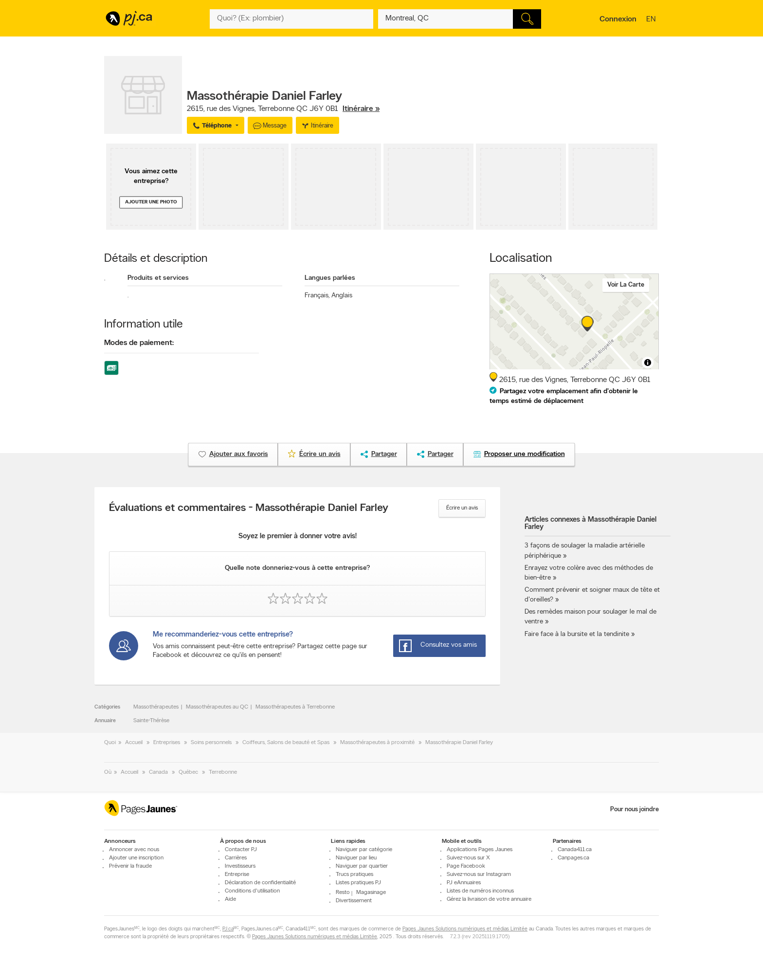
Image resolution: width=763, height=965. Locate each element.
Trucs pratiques (354, 874)
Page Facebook (466, 866)
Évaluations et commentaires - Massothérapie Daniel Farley (248, 508)
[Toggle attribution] (648, 362)
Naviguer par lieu (356, 858)
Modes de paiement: (139, 343)
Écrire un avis (462, 508)
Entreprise (237, 874)
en (652, 20)
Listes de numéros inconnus (480, 891)
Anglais (341, 295)
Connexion (618, 19)
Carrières (236, 858)
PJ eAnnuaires (464, 883)
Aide (230, 899)
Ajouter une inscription (136, 858)
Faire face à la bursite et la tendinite (577, 634)
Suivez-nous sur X (468, 858)
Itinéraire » (361, 109)
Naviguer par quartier (362, 866)
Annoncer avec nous (134, 850)
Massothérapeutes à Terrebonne (295, 707)
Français (317, 295)
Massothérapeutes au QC (217, 707)
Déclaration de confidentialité (260, 883)
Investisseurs (240, 866)
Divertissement (354, 901)
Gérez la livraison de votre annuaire (489, 899)
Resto (343, 892)
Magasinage (371, 892)
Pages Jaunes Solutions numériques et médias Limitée (464, 929)
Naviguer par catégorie (364, 850)
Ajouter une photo (151, 202)
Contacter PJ (241, 850)
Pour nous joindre (634, 809)
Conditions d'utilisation (252, 891)
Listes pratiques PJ (358, 883)
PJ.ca (228, 929)
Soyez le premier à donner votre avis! (297, 536)
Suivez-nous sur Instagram (479, 874)
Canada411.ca (575, 850)
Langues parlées (330, 278)
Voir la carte (625, 285)
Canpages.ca (573, 858)
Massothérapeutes (156, 707)
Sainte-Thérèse (151, 721)
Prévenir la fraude (130, 866)
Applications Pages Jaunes (479, 850)
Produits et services (158, 278)
